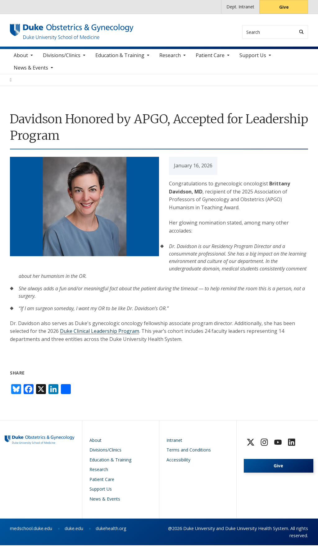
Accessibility (178, 463)
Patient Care (210, 58)
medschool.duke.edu (31, 532)
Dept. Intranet (240, 7)
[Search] (301, 32)
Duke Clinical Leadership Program (99, 334)
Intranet (174, 444)
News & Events (31, 71)
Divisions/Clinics (61, 58)
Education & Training (119, 58)
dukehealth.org (111, 532)
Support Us (252, 58)
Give (284, 7)
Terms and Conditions (188, 453)
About (21, 58)
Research (170, 58)
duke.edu (74, 532)
